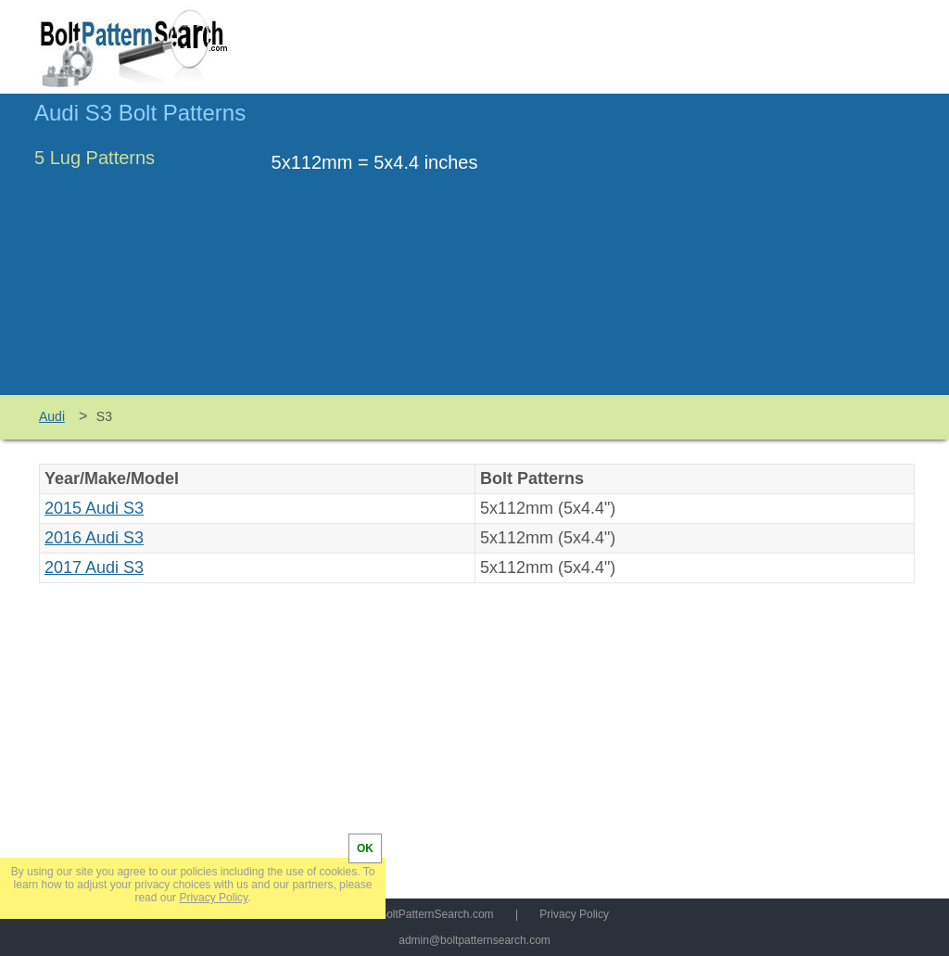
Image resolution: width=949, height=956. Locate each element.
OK (365, 848)
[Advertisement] (759, 253)
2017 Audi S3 (94, 567)
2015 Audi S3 (94, 508)
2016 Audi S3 (94, 538)
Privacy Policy (574, 914)
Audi (52, 416)
